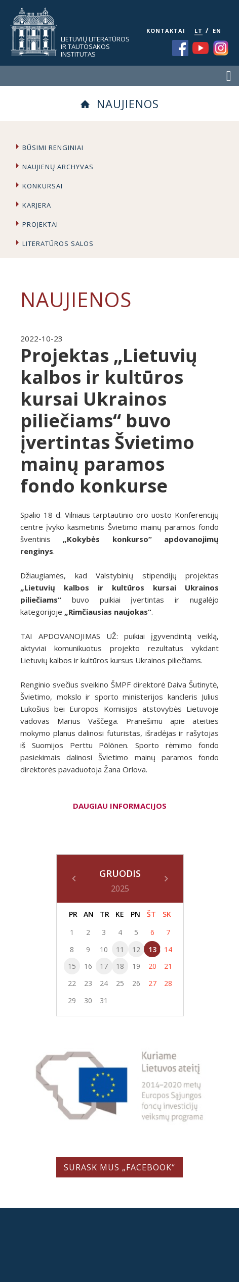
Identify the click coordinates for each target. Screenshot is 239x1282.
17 (104, 966)
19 (136, 966)
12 (136, 949)
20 (152, 966)
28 (168, 983)
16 (88, 966)
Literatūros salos (58, 243)
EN (217, 30)
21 (168, 966)
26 (136, 983)
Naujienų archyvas (58, 166)
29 (72, 1000)
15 (72, 966)
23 (88, 983)
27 (152, 983)
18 (120, 966)
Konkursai (42, 185)
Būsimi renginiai (53, 147)
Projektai (40, 224)
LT (198, 30)
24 (104, 983)
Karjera (36, 205)
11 (120, 949)
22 (72, 983)
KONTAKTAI (165, 30)
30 (88, 1000)
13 (152, 949)
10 (104, 949)
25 (120, 983)
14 (168, 949)
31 (104, 1000)
